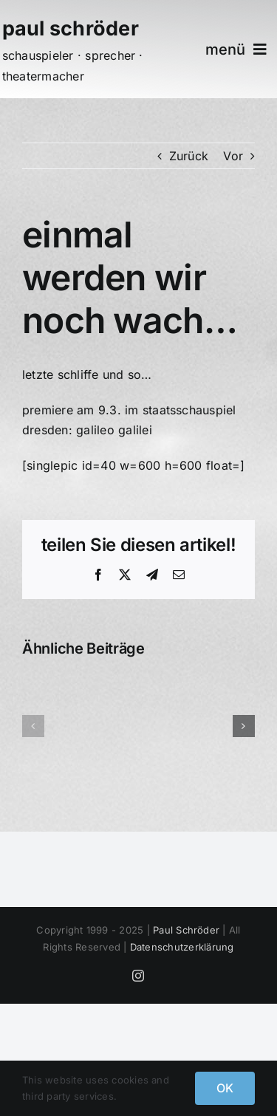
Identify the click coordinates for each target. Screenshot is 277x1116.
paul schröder (70, 28)
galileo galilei (114, 429)
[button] (33, 726)
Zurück (188, 155)
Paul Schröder (186, 930)
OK (224, 1088)
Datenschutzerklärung (182, 947)
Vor (233, 155)
